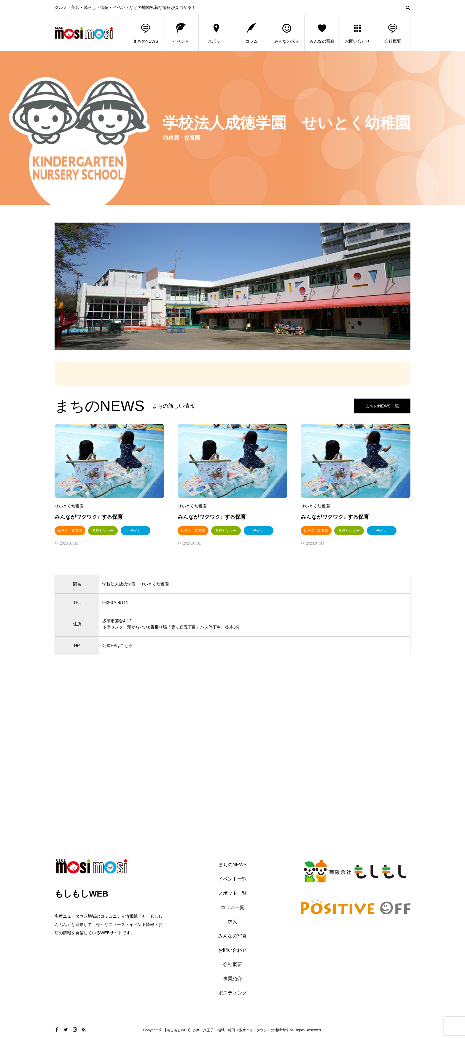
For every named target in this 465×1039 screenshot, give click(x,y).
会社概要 (392, 33)
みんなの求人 (286, 33)
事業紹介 (232, 978)
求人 (232, 921)
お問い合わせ (357, 33)
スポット (216, 33)
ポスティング (232, 992)
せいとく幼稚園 (69, 506)
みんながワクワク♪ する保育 (89, 517)
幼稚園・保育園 (70, 531)
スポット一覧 (232, 893)
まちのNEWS (145, 33)
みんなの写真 (322, 33)
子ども (135, 531)
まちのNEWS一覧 (382, 406)
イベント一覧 (232, 878)
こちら (126, 645)
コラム (251, 33)
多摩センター (103, 531)
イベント (181, 33)
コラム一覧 (232, 907)
